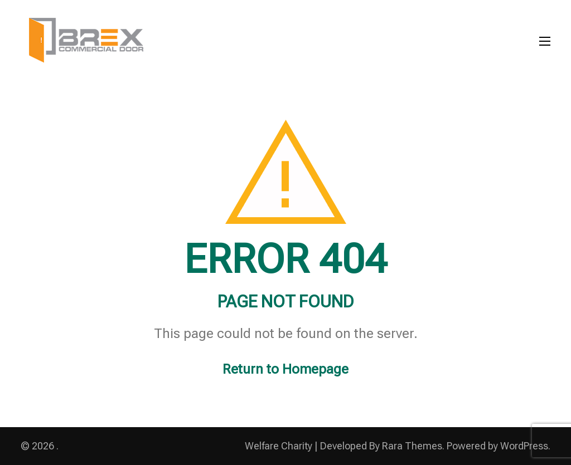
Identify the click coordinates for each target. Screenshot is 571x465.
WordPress (524, 446)
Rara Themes (412, 446)
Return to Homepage (285, 369)
